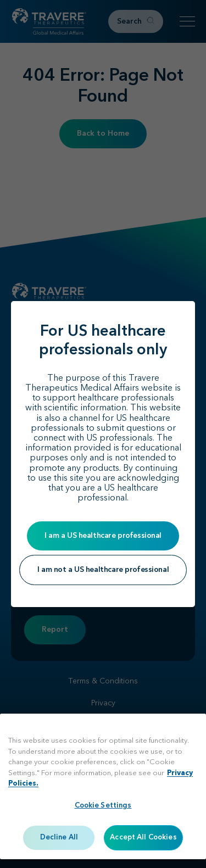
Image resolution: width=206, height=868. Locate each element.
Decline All (59, 837)
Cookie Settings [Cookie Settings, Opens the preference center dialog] (103, 805)
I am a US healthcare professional (103, 535)
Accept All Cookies (143, 837)
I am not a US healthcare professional (103, 570)
